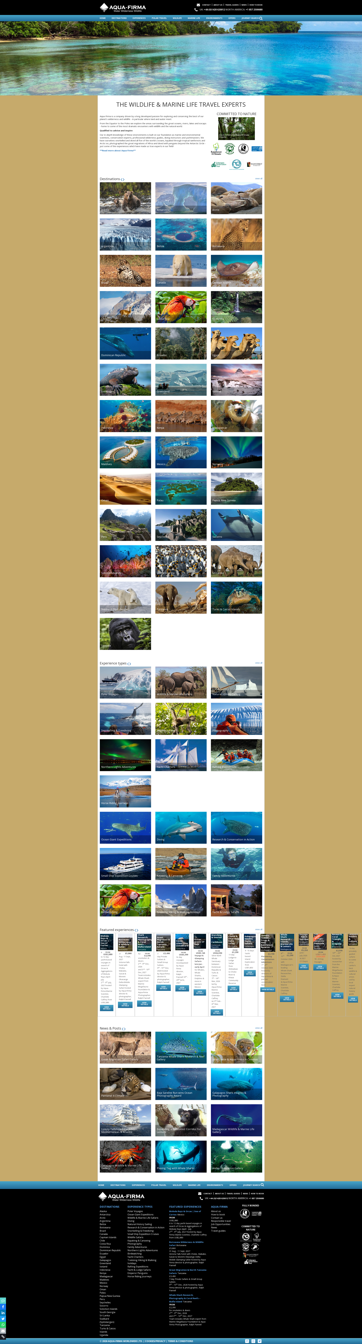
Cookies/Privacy (155, 1341)
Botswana (105, 1227)
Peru (102, 1299)
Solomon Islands (108, 1308)
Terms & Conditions (180, 1341)
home (103, 18)
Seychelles (105, 1302)
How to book (255, 5)
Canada (104, 1234)
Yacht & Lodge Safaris (139, 1269)
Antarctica (105, 1214)
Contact (206, 5)
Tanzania (105, 1325)
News (244, 5)
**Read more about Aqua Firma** (118, 150)
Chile (102, 1240)
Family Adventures (137, 1247)
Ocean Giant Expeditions (141, 1214)
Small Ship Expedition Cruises (143, 1234)
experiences (139, 18)
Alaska (103, 1211)
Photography (135, 1243)
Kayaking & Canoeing (139, 1240)
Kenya (103, 1273)
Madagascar (106, 1276)
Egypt (103, 1256)
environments (214, 18)
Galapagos (105, 1260)
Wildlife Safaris (135, 1237)
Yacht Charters (135, 1256)
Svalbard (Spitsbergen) (107, 1320)
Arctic (103, 1217)
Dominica (105, 1247)
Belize (103, 1224)
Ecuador (104, 1253)
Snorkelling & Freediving (141, 1230)
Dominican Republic (110, 1250)
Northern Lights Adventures (143, 1250)
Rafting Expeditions (138, 1266)
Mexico (103, 1282)
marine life (194, 18)
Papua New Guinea (110, 1296)
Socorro (104, 1305)
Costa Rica (105, 1243)
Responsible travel (221, 1220)
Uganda (104, 1335)
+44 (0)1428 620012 (214, 9)
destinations (119, 18)
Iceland (103, 1266)
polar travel (159, 18)
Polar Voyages (135, 1211)
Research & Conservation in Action (146, 1227)
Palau (103, 1292)
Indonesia (105, 1269)
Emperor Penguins (138, 1273)
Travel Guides (232, 5)
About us (216, 1211)
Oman (103, 1289)
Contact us (216, 1217)
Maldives (104, 1279)
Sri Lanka (105, 1315)
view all (258, 178)
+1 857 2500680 (254, 9)
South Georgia (107, 1312)
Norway (104, 1286)
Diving (131, 1220)
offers (231, 18)
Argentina (105, 1220)
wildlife (177, 18)
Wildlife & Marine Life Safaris (143, 1217)
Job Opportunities (220, 1224)
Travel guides (218, 1230)
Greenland (105, 1263)
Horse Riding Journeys (140, 1276)
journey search (252, 18)
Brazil (103, 1230)
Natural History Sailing (140, 1224)
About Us (217, 5)
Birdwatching (135, 1253)
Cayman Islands (108, 1237)
